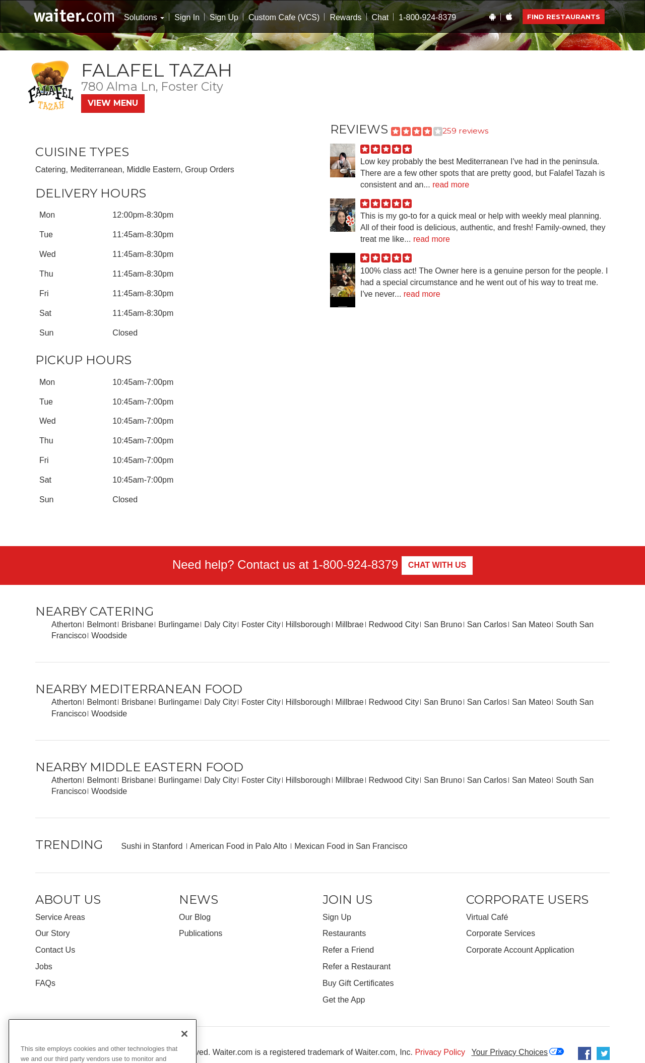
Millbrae (350, 624)
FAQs (45, 983)
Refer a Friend (348, 950)
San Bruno (443, 624)
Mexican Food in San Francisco (350, 846)
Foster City (260, 624)
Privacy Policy (440, 1052)
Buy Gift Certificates (358, 983)
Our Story (52, 933)
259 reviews (465, 131)
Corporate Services (500, 933)
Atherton (66, 624)
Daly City (220, 624)
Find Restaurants (563, 17)
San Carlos (487, 624)
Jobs (43, 966)
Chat (380, 17)
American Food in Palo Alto (238, 846)
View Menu (113, 103)
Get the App (343, 999)
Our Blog (195, 917)
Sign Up (224, 17)
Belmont (101, 624)
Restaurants (344, 933)
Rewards (345, 17)
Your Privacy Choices (509, 1052)
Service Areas (60, 917)
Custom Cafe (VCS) (283, 17)
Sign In (187, 17)
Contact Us (55, 950)
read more (450, 184)
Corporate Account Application (520, 950)
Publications (200, 933)
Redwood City (394, 624)
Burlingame (178, 624)
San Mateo (531, 624)
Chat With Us (437, 565)
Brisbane (137, 624)
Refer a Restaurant (356, 966)
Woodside (109, 635)
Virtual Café (487, 917)
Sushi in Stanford (151, 846)
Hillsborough (308, 624)
